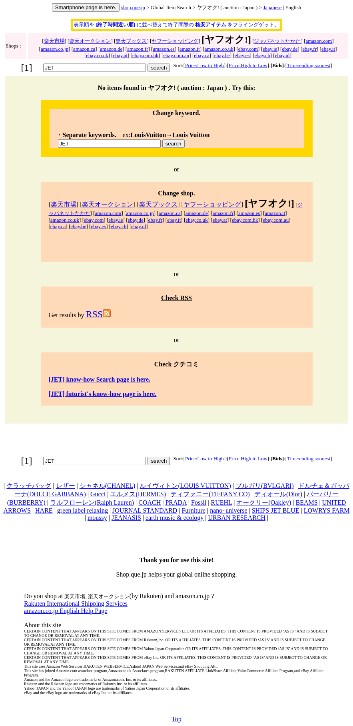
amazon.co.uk (219, 49)
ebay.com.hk (145, 55)
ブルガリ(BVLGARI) (264, 485)
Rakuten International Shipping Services (76, 603)
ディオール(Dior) (278, 494)
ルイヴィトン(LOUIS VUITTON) (185, 485)
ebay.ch (262, 55)
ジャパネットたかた (277, 41)
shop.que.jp (133, 7)
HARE (44, 510)
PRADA (175, 502)
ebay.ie (270, 49)
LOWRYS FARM (327, 510)
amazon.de (111, 49)
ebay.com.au (176, 55)
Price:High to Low (248, 65)
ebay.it (328, 49)
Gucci (98, 494)
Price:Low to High (204, 65)
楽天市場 (54, 41)
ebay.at (120, 55)
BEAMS (306, 502)
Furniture (193, 510)
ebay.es (242, 55)
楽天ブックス (131, 41)
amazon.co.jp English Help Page (65, 610)
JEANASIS (126, 517)
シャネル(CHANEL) (108, 485)
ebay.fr (309, 49)
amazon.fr (137, 49)
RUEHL (221, 502)
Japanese (272, 7)
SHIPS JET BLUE (275, 510)
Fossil (198, 502)
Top (176, 719)
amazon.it (189, 49)
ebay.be (222, 55)
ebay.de (289, 49)
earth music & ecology (174, 517)
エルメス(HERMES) (138, 494)
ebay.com (248, 49)
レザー (65, 485)
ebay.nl (282, 55)
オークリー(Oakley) (263, 502)
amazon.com (318, 41)
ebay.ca (201, 55)
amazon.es (164, 49)
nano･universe (228, 510)
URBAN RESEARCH (237, 517)
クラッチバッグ (28, 485)
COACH (149, 502)
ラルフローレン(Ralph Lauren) (92, 502)
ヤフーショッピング (175, 41)
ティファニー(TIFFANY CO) (210, 494)
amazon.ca (84, 49)
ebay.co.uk (97, 55)
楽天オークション (90, 41)
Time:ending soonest (308, 65)
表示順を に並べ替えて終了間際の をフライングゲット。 (177, 25)
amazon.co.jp (54, 49)
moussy (97, 517)
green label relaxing (82, 510)
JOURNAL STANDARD (144, 510)
